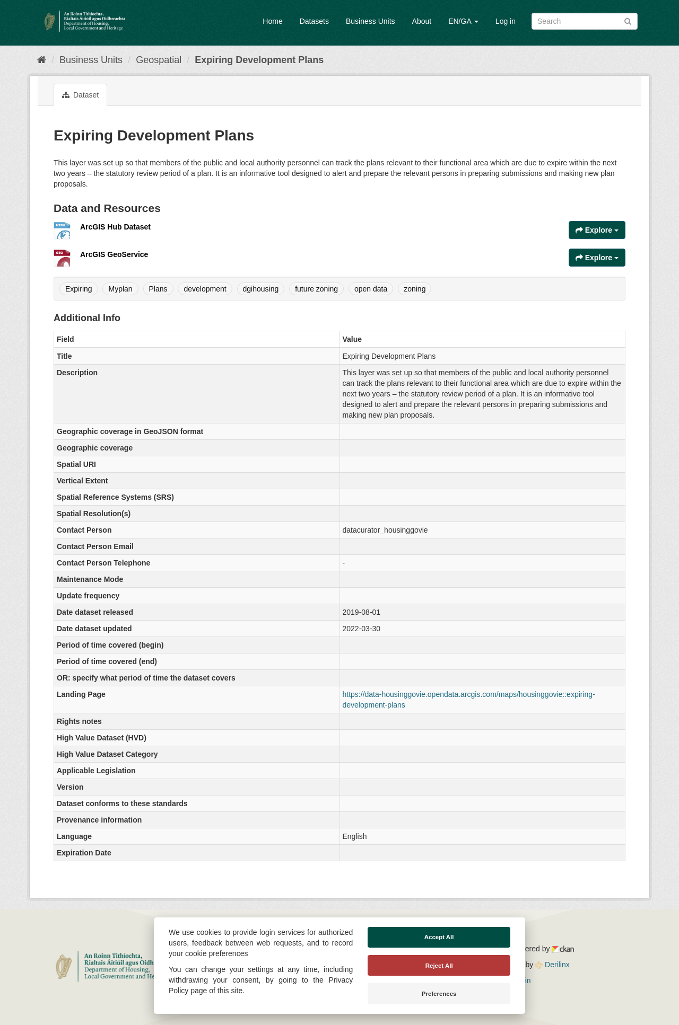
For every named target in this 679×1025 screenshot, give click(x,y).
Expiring (78, 289)
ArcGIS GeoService (114, 254)
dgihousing (261, 289)
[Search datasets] (585, 21)
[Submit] (627, 20)
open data (370, 289)
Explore (597, 230)
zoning (414, 289)
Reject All (439, 965)
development (205, 289)
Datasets (314, 21)
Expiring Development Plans (259, 60)
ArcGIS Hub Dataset (115, 227)
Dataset (80, 95)
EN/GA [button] (463, 21)
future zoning (316, 289)
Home (272, 21)
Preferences (439, 994)
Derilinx (552, 964)
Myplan (120, 289)
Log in (505, 21)
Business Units (370, 21)
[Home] (41, 60)
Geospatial (158, 60)
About (422, 21)
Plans (158, 289)
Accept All (439, 937)
